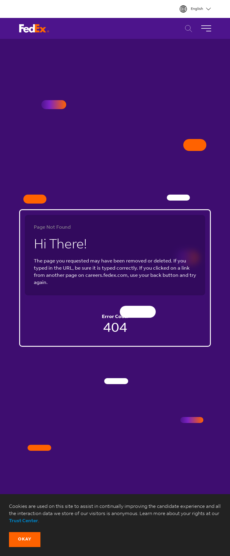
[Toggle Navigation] (206, 28)
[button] (24, 539)
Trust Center (23, 521)
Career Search (187, 28)
